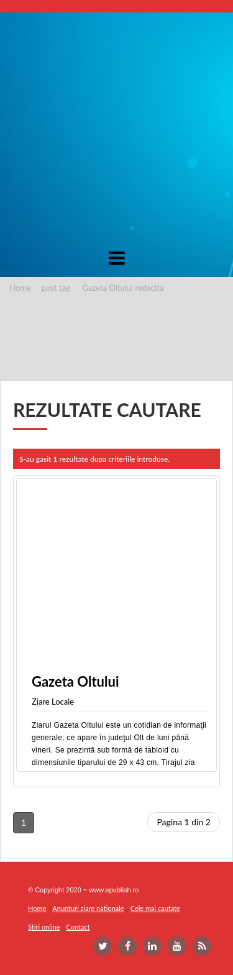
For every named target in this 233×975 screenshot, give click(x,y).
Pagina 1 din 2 (184, 822)
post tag (56, 288)
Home (20, 288)
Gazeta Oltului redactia (123, 288)
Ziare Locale (53, 702)
